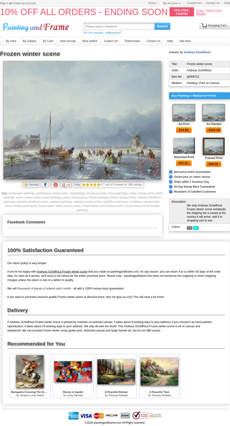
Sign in (4, 3)
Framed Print (213, 158)
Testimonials (132, 41)
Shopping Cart (217, 25)
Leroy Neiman (75, 395)
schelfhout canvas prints (144, 201)
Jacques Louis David (32, 395)
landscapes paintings (22, 193)
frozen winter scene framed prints (103, 206)
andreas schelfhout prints (32, 201)
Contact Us (213, 3)
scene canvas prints (141, 193)
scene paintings (117, 193)
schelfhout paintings (115, 201)
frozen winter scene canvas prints (59, 206)
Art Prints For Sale (36, 26)
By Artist (11, 41)
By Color (48, 41)
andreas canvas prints (87, 201)
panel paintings (52, 197)
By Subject (29, 41)
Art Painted (213, 124)
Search (162, 26)
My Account (171, 3)
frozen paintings (99, 197)
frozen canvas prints (122, 197)
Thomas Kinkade (118, 395)
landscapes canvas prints (52, 193)
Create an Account (24, 3)
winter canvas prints (28, 197)
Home (152, 3)
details (200, 13)
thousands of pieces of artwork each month (44, 288)
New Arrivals (68, 41)
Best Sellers (89, 41)
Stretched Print (184, 157)
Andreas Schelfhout (197, 52)
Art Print (184, 124)
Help (227, 3)
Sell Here (185, 41)
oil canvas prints (96, 193)
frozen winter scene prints (21, 206)
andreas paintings (61, 201)
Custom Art (194, 3)
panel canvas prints (75, 197)
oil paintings (77, 193)
